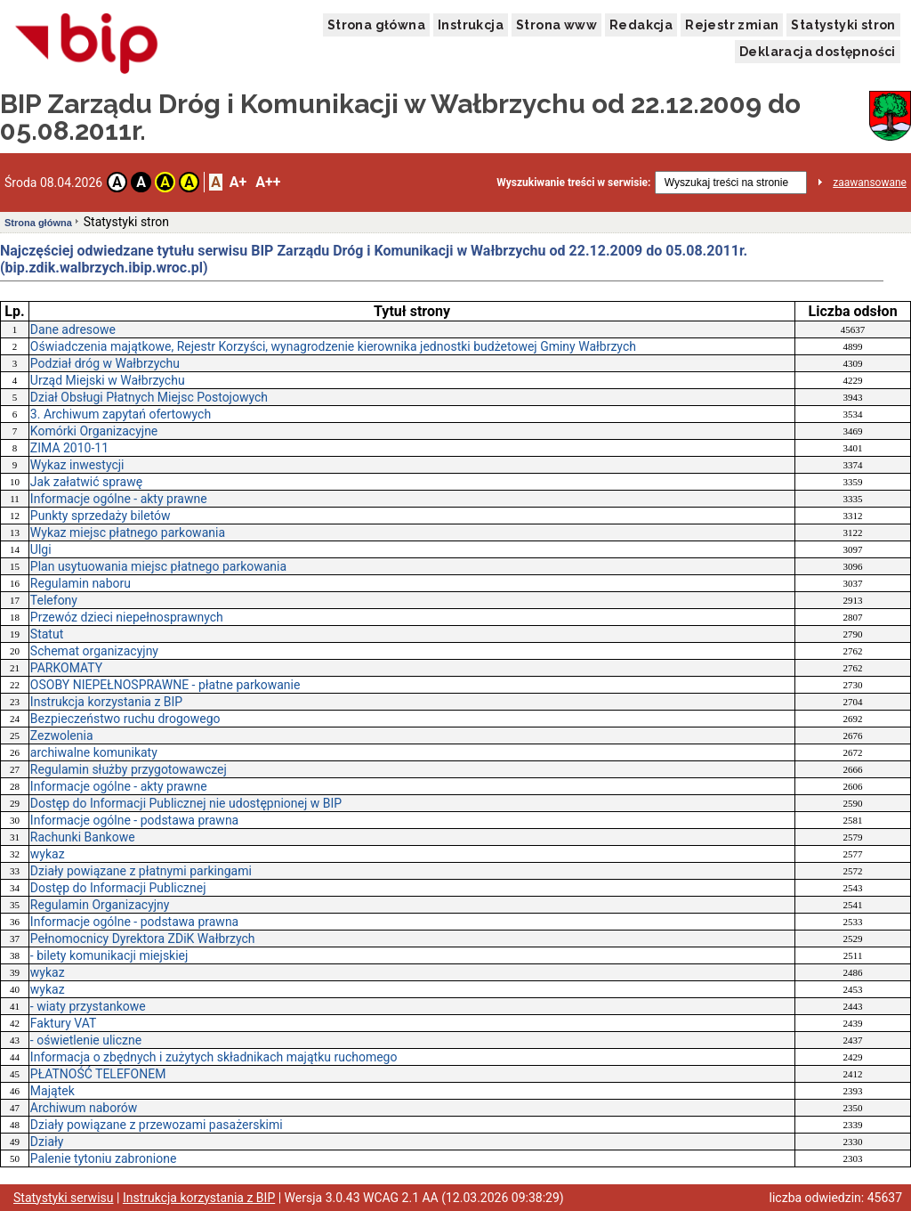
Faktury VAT (63, 1023)
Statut (46, 634)
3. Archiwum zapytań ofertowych (120, 414)
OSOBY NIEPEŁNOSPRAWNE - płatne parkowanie (165, 685)
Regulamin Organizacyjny (100, 905)
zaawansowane (870, 182)
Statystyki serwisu (63, 1198)
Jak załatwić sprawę (86, 482)
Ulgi (41, 549)
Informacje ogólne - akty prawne (118, 499)
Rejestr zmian (731, 25)
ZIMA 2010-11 (69, 448)
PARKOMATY (66, 668)
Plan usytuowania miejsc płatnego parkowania (158, 566)
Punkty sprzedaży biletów (100, 515)
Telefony (53, 600)
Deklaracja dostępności (817, 52)
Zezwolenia (61, 735)
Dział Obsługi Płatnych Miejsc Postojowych (149, 397)
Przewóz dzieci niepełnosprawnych (126, 617)
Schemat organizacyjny (94, 651)
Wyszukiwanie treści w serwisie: (573, 182)
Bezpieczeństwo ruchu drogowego (125, 718)
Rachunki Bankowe (82, 837)
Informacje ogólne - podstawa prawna (134, 820)
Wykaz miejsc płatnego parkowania (127, 532)
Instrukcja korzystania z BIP (106, 702)
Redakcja (641, 25)
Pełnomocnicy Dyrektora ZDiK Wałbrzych (142, 938)
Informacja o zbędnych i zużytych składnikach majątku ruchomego (214, 1057)
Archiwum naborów (83, 1108)
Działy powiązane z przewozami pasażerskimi (156, 1125)
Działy (47, 1141)
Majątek (52, 1091)
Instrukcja (471, 25)
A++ (267, 182)
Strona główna (376, 25)
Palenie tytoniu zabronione (103, 1158)
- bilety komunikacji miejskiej (109, 955)
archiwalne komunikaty (93, 752)
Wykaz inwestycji (77, 465)
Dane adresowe (73, 329)
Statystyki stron (843, 25)
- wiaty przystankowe (88, 1006)
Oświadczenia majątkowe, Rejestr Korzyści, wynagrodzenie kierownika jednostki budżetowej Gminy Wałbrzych (333, 346)
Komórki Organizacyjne (93, 431)
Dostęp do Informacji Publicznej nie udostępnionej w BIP (186, 803)
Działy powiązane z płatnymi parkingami (141, 871)
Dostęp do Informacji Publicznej (118, 888)
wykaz (47, 854)
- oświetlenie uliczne (85, 1040)
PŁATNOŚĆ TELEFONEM (98, 1074)
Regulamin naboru (80, 583)
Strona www (556, 25)
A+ (238, 182)
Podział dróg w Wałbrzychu (105, 363)
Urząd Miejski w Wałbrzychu (107, 380)
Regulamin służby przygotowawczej (128, 769)
